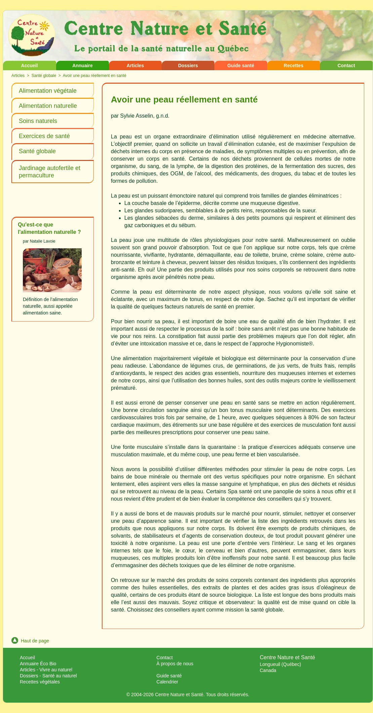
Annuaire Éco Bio (38, 663)
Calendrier (167, 681)
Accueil (29, 65)
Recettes (293, 65)
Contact (346, 65)
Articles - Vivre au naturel (46, 669)
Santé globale (44, 75)
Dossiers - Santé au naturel (48, 675)
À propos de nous (175, 663)
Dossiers (188, 65)
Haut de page (30, 640)
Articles (135, 65)
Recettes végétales (40, 681)
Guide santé (240, 65)
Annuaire (82, 65)
